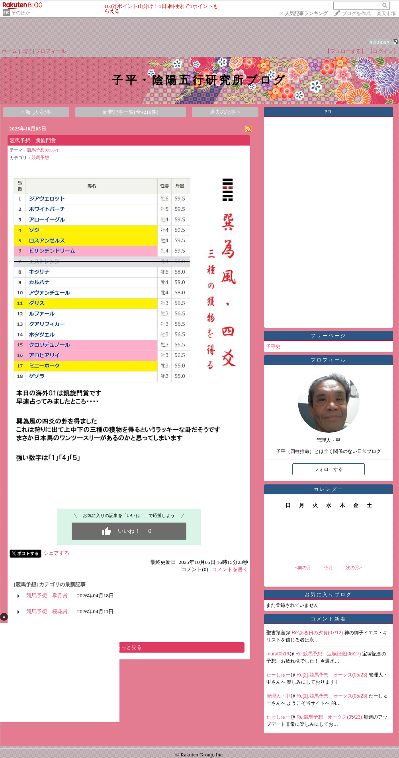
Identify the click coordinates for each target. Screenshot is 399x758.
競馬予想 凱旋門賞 (33, 141)
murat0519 (277, 654)
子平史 (273, 346)
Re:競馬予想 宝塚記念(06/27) (328, 654)
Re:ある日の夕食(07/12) (318, 633)
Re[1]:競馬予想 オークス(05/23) (333, 696)
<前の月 (303, 567)
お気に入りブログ (328, 594)
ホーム (9, 51)
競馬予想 (40, 157)
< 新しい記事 (36, 112)
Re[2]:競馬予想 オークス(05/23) (333, 675)
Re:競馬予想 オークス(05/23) (330, 717)
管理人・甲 (278, 696)
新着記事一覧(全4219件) (130, 112)
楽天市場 (386, 13)
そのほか (20, 13)
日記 (26, 51)
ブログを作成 (356, 13)
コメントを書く (230, 569)
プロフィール (50, 51)
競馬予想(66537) (42, 150)
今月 (328, 567)
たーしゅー (278, 675)
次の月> (354, 567)
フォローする (328, 469)
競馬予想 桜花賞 (47, 611)
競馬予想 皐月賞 (47, 596)
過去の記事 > (225, 112)
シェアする (56, 553)
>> (303, 13)
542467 (380, 42)
